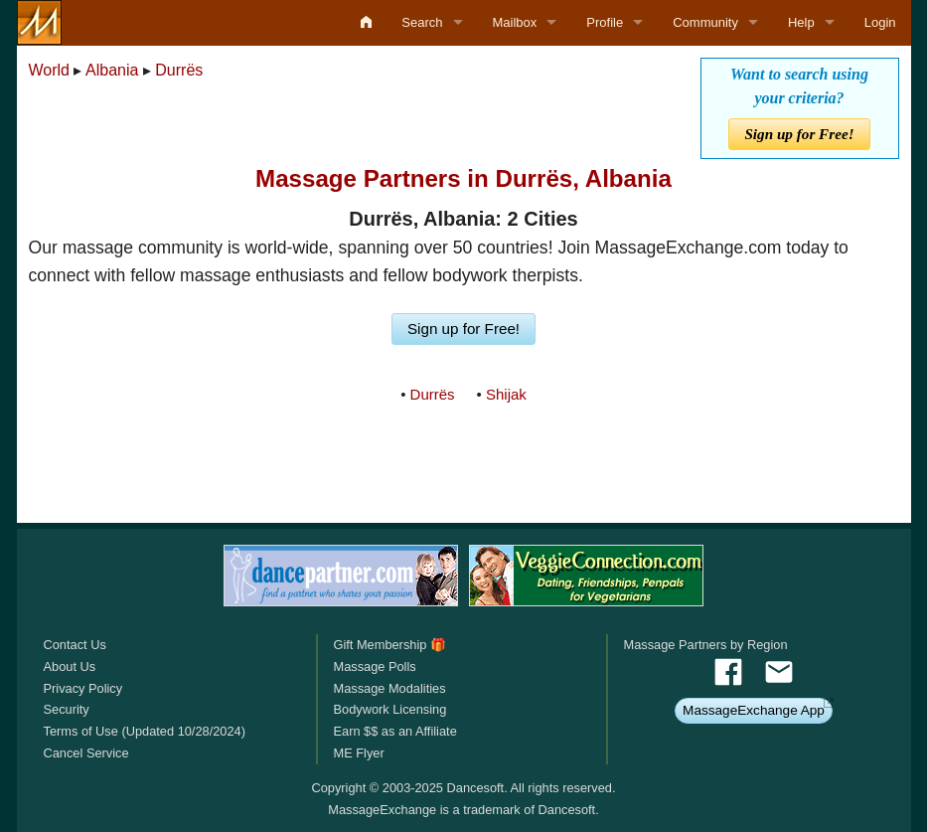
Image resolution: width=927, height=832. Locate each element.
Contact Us (75, 644)
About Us (70, 666)
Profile (604, 22)
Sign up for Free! (798, 133)
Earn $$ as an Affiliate (394, 731)
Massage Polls (374, 666)
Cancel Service (86, 753)
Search (421, 22)
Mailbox (515, 22)
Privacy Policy (83, 688)
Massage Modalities (389, 688)
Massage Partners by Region (706, 644)
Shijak (506, 394)
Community (705, 22)
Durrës (179, 70)
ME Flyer (358, 753)
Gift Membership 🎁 (389, 644)
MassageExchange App (754, 710)
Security (66, 709)
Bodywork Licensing (389, 709)
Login (880, 22)
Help (801, 22)
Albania (111, 70)
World (50, 70)
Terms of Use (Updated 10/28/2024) (144, 731)
